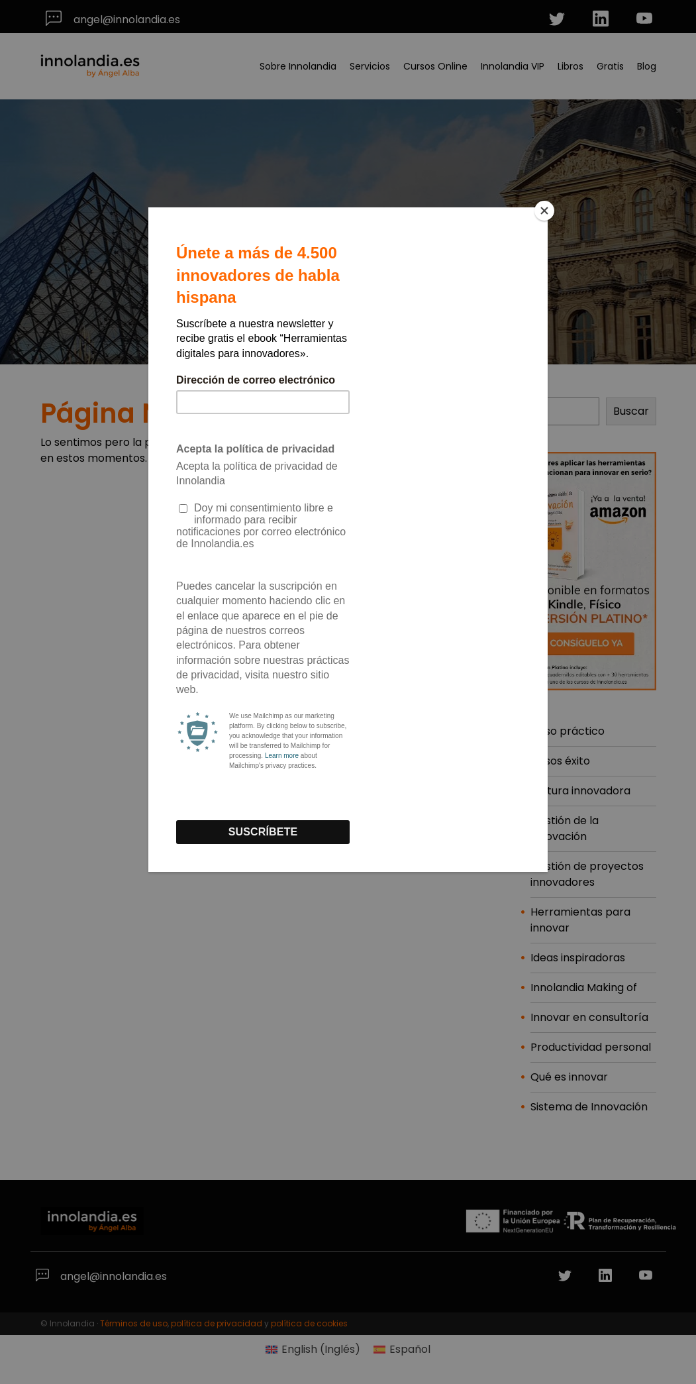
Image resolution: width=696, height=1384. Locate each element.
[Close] (544, 211)
